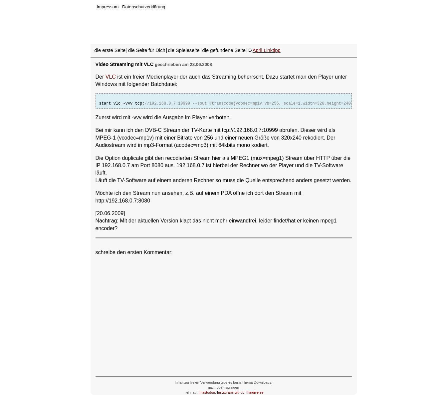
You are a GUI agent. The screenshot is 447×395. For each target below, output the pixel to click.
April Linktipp (267, 50)
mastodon (207, 392)
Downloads (262, 382)
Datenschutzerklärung (143, 6)
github (239, 392)
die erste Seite (110, 50)
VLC (111, 77)
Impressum (108, 6)
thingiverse (255, 392)
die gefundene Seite (224, 50)
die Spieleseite (183, 50)
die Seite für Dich (146, 50)
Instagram (225, 392)
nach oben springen (223, 387)
